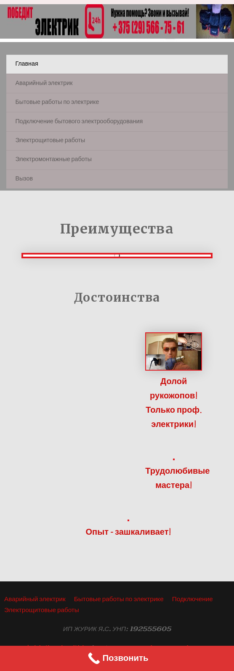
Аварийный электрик (43, 84)
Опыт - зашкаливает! (128, 532)
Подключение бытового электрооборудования (79, 122)
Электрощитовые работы (50, 141)
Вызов (24, 179)
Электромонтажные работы (53, 160)
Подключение (192, 599)
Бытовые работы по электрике (57, 102)
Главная (26, 64)
